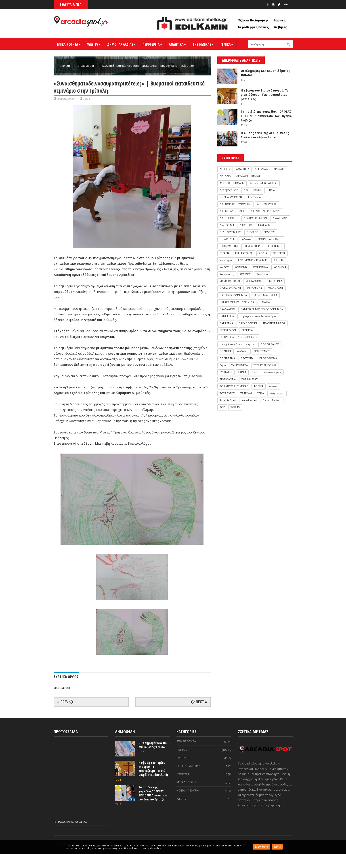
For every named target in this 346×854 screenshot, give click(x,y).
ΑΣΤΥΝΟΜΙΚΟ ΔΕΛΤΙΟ (263, 183)
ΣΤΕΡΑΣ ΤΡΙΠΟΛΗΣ (265, 365)
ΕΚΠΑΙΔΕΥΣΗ (227, 239)
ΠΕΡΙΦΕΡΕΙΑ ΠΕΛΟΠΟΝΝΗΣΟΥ (238, 337)
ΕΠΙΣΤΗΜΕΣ (275, 246)
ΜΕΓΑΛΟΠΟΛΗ (254, 281)
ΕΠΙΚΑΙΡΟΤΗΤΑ (68, 44)
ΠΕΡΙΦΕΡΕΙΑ (152, 44)
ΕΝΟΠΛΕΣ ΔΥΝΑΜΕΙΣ (269, 239)
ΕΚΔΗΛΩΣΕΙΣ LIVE (230, 232)
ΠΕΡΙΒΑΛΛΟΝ (228, 330)
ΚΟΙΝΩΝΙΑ (241, 267)
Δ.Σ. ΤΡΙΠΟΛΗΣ (229, 218)
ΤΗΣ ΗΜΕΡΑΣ (203, 44)
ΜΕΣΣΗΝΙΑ (275, 281)
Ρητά (223, 365)
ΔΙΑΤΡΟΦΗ (227, 225)
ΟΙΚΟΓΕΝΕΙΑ (254, 288)
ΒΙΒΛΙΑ (271, 190)
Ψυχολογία (277, 393)
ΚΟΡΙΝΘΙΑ (280, 267)
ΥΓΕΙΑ (260, 393)
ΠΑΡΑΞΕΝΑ (226, 323)
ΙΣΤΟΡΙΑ (279, 260)
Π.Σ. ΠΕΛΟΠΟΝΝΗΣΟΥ (233, 295)
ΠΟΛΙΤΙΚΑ (225, 351)
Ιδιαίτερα (226, 260)
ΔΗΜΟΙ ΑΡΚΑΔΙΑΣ (121, 44)
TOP (222, 407)
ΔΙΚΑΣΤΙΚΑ (246, 225)
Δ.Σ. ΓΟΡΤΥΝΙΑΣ (267, 204)
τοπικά (273, 386)
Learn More (261, 846)
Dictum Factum (271, 400)
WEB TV (93, 44)
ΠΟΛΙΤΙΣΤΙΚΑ (227, 358)
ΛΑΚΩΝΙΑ (262, 274)
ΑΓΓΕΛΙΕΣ (225, 169)
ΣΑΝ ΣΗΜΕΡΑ (239, 365)
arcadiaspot (86, 66)
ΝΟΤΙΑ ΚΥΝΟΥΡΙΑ (230, 288)
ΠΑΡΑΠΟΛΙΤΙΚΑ (248, 323)
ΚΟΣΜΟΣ (245, 274)
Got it (277, 846)
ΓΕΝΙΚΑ (226, 44)
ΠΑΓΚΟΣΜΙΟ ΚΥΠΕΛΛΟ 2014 (237, 302)
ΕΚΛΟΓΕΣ (269, 232)
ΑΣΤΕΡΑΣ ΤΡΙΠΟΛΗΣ (232, 183)
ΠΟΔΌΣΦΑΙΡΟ (270, 344)
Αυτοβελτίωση (229, 190)
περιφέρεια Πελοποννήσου (237, 344)
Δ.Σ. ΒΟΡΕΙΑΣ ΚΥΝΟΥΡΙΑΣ (235, 204)
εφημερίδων (81, 821)
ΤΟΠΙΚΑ (258, 386)
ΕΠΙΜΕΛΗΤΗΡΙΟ (253, 246)
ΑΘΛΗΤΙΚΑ (177, 44)
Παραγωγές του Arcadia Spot (258, 316)
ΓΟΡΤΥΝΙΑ (254, 197)
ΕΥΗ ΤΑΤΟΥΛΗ (244, 253)
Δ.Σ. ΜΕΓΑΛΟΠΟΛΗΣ (232, 211)
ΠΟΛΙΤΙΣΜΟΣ (262, 351)
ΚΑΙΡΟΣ (224, 267)
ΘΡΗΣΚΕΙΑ (279, 253)
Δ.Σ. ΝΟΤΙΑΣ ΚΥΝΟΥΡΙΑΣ (265, 211)
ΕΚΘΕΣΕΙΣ (252, 232)
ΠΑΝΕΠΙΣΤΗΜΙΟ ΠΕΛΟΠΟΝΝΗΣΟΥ (262, 309)
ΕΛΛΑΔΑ (246, 239)
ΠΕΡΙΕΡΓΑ (247, 330)
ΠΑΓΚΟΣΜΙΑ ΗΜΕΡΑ (265, 295)
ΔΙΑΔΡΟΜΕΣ (280, 218)
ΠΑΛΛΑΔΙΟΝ (227, 309)
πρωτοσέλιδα (63, 821)
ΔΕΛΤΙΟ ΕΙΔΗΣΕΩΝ (255, 218)
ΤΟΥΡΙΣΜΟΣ (227, 393)
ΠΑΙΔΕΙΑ (265, 302)
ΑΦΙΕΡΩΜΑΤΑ (252, 190)
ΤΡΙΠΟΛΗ (246, 393)
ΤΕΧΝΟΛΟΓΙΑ (228, 379)
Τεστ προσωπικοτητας (266, 372)
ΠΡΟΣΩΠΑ (247, 358)
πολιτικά (242, 351)
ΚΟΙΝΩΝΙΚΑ (260, 267)
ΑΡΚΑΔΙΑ (225, 176)
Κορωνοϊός (227, 274)
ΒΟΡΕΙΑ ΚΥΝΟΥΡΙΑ (231, 197)
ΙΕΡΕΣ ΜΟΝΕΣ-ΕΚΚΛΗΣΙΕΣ (252, 260)
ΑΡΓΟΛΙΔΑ (261, 169)
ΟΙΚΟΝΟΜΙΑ (275, 288)
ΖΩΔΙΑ (263, 253)
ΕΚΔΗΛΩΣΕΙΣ (266, 225)
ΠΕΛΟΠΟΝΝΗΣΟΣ (274, 323)
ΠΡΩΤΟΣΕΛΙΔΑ (268, 358)
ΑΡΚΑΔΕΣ (279, 169)
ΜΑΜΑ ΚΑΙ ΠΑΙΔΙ (230, 281)
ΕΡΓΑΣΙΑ (225, 253)
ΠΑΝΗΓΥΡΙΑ (227, 316)
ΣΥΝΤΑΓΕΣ (226, 372)
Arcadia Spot (228, 400)
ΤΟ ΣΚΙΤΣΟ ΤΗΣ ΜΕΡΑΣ (234, 386)
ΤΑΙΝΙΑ (242, 372)
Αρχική (66, 66)
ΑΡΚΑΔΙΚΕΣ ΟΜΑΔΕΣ (249, 176)
